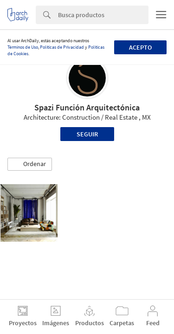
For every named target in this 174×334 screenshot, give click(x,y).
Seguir (87, 134)
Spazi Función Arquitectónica (87, 107)
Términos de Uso (22, 47)
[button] (29, 164)
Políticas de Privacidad (62, 47)
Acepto (140, 47)
